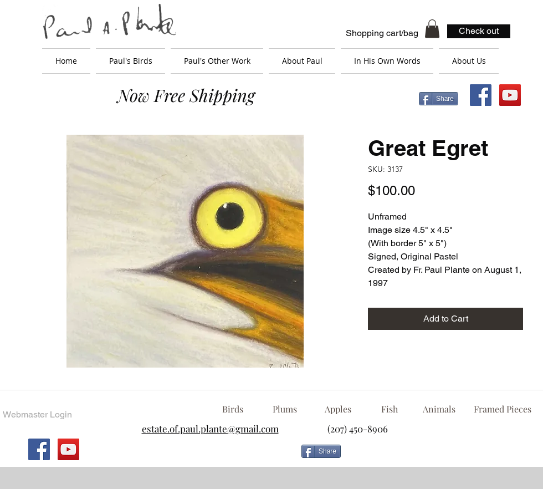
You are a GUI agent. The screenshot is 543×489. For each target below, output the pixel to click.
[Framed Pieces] (502, 409)
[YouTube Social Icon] (510, 95)
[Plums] (284, 409)
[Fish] (389, 409)
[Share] (438, 98)
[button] (432, 28)
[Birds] (232, 409)
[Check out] (478, 31)
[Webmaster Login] (37, 414)
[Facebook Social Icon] (480, 95)
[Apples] (337, 409)
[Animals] (438, 409)
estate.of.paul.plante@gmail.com (210, 428)
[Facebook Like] (435, 456)
